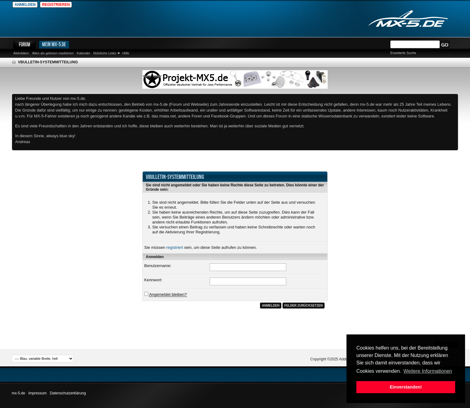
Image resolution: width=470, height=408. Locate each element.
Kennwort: (153, 280)
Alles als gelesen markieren (53, 53)
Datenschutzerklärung (68, 393)
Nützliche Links (104, 53)
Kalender (83, 53)
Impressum (37, 393)
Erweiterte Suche (403, 53)
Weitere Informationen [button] (428, 371)
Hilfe (125, 53)
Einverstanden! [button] (406, 387)
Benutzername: (157, 265)
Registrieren (56, 4)
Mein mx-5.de (54, 44)
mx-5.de (18, 393)
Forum (24, 44)
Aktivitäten (21, 53)
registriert (174, 247)
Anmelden (25, 4)
